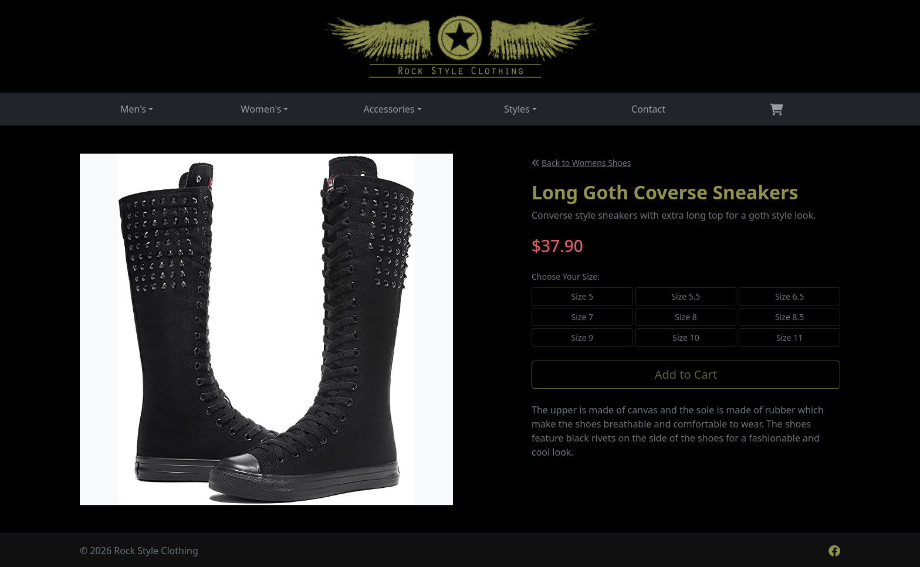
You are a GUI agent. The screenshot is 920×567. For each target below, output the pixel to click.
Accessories (388, 109)
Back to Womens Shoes (581, 162)
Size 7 (582, 316)
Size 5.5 (685, 296)
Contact (648, 109)
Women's (261, 109)
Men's (133, 109)
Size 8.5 (789, 316)
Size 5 (582, 296)
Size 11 (789, 337)
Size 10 (685, 337)
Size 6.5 (789, 296)
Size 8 (685, 316)
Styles (517, 109)
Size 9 (582, 337)
